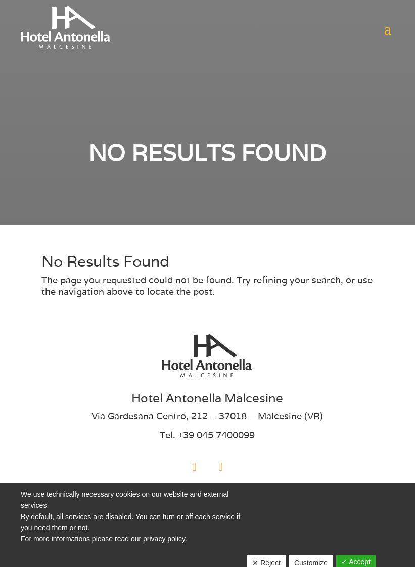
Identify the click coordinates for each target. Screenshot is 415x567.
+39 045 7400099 (216, 435)
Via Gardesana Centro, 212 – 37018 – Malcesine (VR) (207, 416)
